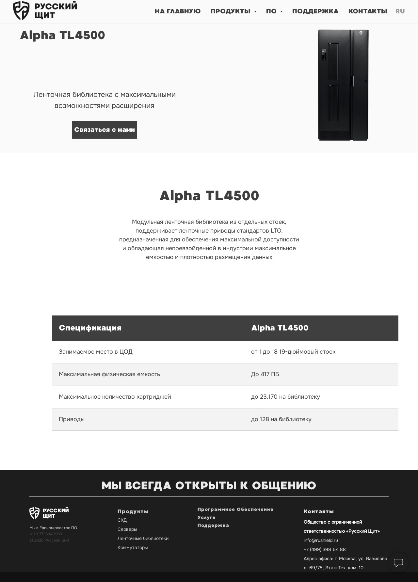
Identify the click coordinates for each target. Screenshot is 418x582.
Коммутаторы (133, 547)
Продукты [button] (231, 11)
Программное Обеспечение (236, 509)
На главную (178, 11)
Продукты (133, 511)
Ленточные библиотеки (143, 538)
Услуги (207, 517)
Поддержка (315, 11)
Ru (400, 11)
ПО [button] (272, 11)
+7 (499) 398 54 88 (325, 549)
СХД (122, 520)
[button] (104, 130)
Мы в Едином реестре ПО (53, 527)
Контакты (367, 11)
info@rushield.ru (321, 540)
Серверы (127, 529)
